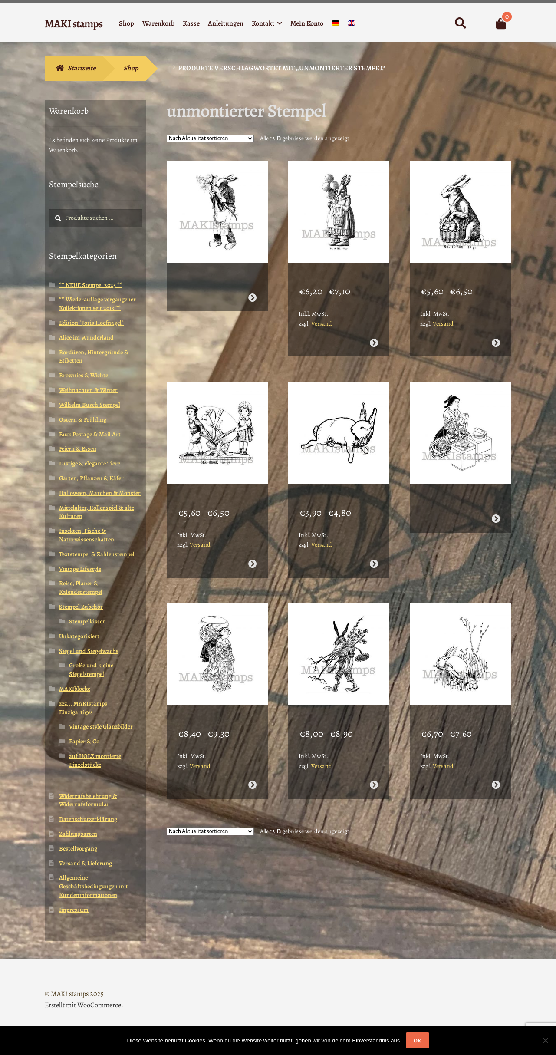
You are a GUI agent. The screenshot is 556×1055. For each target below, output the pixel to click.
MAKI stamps (73, 23)
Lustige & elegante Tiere (89, 463)
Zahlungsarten (78, 834)
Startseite (81, 68)
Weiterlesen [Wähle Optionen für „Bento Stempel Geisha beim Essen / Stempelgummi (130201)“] (495, 496)
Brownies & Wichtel (84, 375)
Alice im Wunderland (86, 337)
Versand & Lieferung (85, 863)
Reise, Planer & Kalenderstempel (80, 587)
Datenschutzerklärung (88, 819)
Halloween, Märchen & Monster (100, 493)
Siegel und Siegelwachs (88, 651)
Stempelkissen (87, 621)
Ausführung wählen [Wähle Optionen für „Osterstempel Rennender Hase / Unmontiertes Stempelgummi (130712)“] (374, 541)
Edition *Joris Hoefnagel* (91, 323)
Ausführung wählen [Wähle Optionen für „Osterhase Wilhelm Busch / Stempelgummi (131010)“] (495, 751)
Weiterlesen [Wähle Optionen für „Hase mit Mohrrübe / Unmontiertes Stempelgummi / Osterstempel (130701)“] (252, 286)
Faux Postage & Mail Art (90, 434)
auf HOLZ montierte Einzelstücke (95, 760)
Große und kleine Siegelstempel (91, 669)
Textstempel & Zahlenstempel (97, 554)
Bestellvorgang (78, 848)
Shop (126, 23)
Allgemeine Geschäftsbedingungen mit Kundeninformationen (93, 886)
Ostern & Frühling (82, 419)
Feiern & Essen (77, 449)
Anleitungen (225, 23)
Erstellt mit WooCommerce (83, 1005)
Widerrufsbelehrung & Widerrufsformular (88, 800)
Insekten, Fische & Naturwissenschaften (86, 535)
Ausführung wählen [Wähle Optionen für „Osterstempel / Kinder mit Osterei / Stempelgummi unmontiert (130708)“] (252, 541)
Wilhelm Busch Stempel (89, 405)
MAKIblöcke (74, 689)
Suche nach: (460, 23)
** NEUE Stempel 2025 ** (90, 285)
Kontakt (263, 23)
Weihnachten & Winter (88, 390)
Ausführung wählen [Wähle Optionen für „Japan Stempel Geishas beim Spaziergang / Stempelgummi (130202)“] (252, 751)
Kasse (191, 23)
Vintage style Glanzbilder (101, 726)
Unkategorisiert (79, 636)
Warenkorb (158, 23)
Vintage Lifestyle (80, 569)
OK (417, 1040)
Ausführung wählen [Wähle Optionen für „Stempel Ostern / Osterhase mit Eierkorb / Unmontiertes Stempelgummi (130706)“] (495, 331)
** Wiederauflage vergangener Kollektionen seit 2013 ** (97, 303)
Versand (321, 312)
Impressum (74, 910)
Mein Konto (306, 23)
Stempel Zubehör (81, 607)
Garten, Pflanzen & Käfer (91, 478)
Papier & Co (84, 741)
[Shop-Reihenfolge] (210, 138)
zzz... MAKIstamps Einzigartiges (83, 707)
